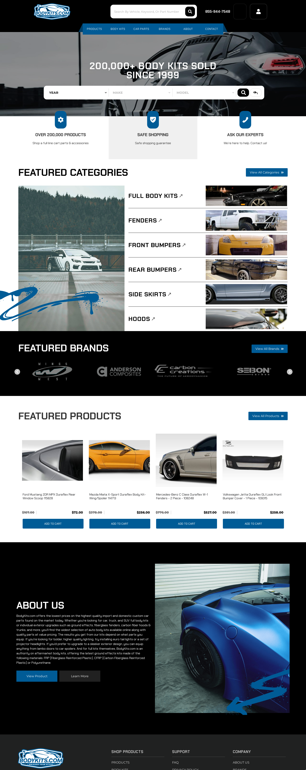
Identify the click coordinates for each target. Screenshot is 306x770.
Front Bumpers (155, 245)
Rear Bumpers (153, 270)
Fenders (143, 220)
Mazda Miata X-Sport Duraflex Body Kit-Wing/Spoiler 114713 (117, 498)
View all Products (268, 417)
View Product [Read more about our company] (36, 645)
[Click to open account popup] (258, 11)
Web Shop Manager (193, 762)
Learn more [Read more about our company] (80, 645)
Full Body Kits (154, 196)
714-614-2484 (32, 711)
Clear (256, 92)
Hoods (139, 320)
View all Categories (266, 172)
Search (243, 92)
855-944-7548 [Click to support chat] (215, 11)
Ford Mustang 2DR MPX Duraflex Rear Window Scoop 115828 (49, 498)
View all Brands (269, 350)
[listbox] (76, 92)
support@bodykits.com (40, 725)
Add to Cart (53, 525)
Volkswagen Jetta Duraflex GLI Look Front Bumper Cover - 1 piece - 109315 (252, 498)
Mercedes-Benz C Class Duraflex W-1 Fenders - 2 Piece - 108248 (182, 498)
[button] (153, 11)
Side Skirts (148, 295)
